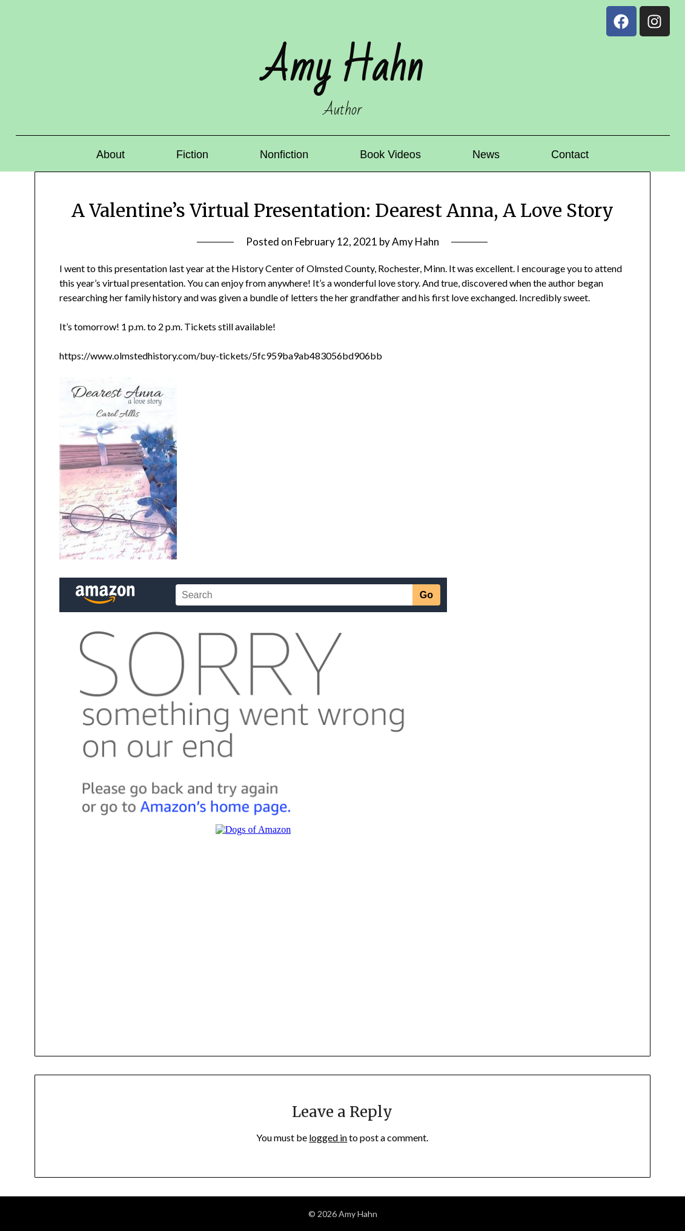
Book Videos (390, 154)
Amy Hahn (415, 241)
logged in (328, 1137)
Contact (570, 154)
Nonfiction (284, 154)
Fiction (192, 154)
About (110, 154)
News (486, 154)
